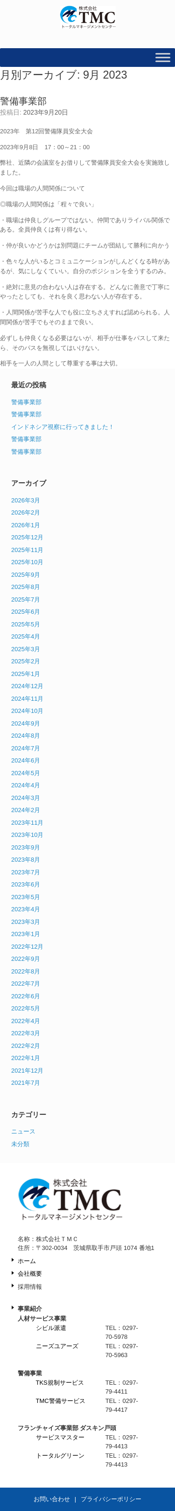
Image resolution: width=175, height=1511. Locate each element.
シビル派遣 (51, 1327)
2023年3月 (25, 921)
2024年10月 (27, 710)
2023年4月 (25, 909)
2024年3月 (25, 797)
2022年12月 (27, 946)
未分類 (20, 1144)
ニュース (23, 1131)
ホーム (27, 1260)
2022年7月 (25, 983)
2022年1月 (25, 1057)
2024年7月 (25, 748)
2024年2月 (25, 810)
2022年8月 (25, 971)
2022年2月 (25, 1045)
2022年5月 (25, 1008)
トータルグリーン (60, 1455)
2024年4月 (25, 785)
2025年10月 (27, 562)
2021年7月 (25, 1082)
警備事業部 (23, 101)
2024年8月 (25, 735)
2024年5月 (25, 773)
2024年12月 (27, 686)
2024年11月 (27, 698)
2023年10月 (27, 834)
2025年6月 (25, 611)
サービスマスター (60, 1437)
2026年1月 (25, 525)
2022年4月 (25, 1020)
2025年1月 (25, 673)
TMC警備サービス (60, 1400)
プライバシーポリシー (111, 1499)
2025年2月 (25, 661)
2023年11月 (27, 822)
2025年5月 (25, 624)
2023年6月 (25, 884)
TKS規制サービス (60, 1382)
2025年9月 (25, 574)
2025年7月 (25, 599)
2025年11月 (27, 549)
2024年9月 (25, 723)
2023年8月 (25, 859)
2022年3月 (25, 1033)
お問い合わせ (52, 1499)
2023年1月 (25, 933)
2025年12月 (27, 537)
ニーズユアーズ (57, 1346)
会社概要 (30, 1273)
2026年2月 (25, 512)
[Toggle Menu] (162, 57)
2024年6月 (25, 760)
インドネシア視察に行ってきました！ (62, 426)
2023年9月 (25, 847)
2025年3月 (25, 649)
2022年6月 (25, 996)
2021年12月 (27, 1070)
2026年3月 (25, 500)
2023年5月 (25, 897)
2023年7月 (25, 872)
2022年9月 (25, 958)
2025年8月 (25, 586)
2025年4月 (25, 636)
